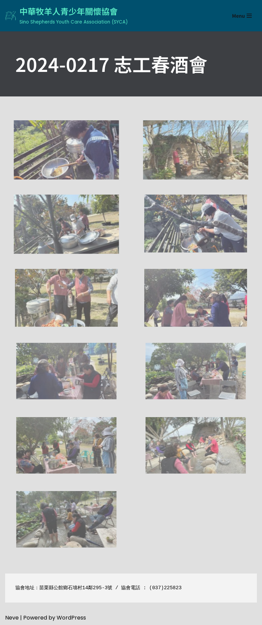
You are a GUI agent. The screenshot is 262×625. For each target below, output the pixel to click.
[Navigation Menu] (242, 15)
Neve (12, 618)
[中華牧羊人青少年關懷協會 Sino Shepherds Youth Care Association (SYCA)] (66, 16)
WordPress (71, 618)
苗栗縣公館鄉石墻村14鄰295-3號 (75, 588)
